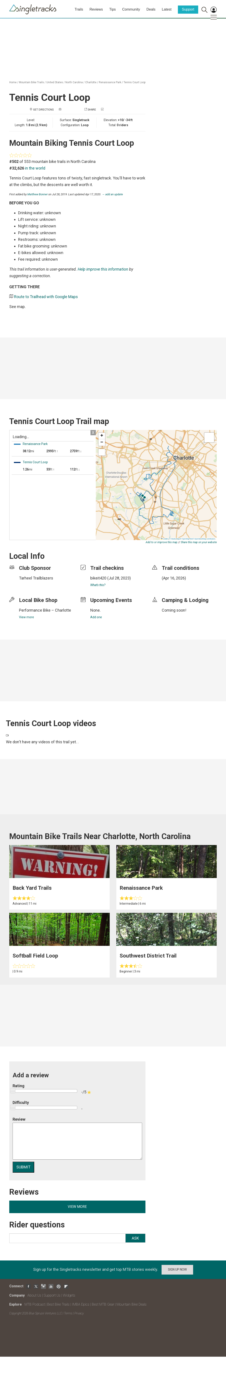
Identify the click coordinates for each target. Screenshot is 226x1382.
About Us (34, 1295)
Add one (96, 617)
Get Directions (43, 109)
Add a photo (70, 109)
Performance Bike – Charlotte (45, 610)
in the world (35, 168)
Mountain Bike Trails (31, 82)
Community (131, 9)
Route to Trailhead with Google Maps (46, 296)
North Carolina (74, 82)
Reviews (96, 9)
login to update (172, 585)
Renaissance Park (110, 82)
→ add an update (112, 194)
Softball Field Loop (35, 956)
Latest (166, 9)
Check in (110, 109)
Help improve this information (103, 269)
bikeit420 (98, 578)
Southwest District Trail (148, 956)
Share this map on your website (199, 542)
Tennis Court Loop (134, 82)
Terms (68, 1313)
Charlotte (90, 82)
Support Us (52, 1295)
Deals (150, 9)
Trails (79, 9)
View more (26, 617)
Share (92, 109)
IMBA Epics (80, 1304)
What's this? (97, 585)
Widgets (69, 1295)
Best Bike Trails (58, 1304)
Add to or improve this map (161, 542)
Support (188, 9)
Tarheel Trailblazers (36, 578)
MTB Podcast (34, 1304)
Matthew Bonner (37, 194)
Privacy (79, 1313)
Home (13, 82)
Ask (135, 1238)
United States (54, 82)
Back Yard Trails (32, 888)
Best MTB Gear (103, 1304)
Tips (112, 9)
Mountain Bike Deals (132, 1304)
